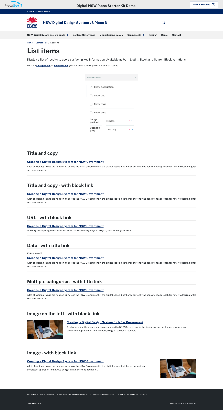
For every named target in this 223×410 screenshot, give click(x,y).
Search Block (61, 65)
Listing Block (43, 65)
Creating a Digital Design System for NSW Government (65, 162)
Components (41, 43)
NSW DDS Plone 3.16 (187, 403)
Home (30, 43)
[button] (47, 35)
